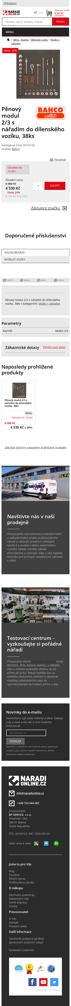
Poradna (14, 875)
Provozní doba (18, 926)
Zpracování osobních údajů (26, 942)
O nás (12, 918)
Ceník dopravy (18, 902)
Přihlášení (10, 3)
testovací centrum (43, 661)
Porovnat (60, 159)
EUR (41, 12)
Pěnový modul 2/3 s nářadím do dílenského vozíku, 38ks (18, 403)
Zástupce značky (49, 208)
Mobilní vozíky (14, 259)
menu (10, 32)
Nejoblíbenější (15, 252)
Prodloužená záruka (21, 882)
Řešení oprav (17, 878)
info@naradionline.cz (30, 793)
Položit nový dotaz (54, 347)
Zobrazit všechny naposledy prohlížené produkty (35, 447)
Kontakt (14, 922)
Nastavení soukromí (21, 950)
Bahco (16, 149)
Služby (13, 906)
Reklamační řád (19, 898)
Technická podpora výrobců (26, 938)
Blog (11, 871)
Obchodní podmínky (22, 895)
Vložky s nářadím (49, 303)
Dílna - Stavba (20, 39)
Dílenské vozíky (39, 39)
